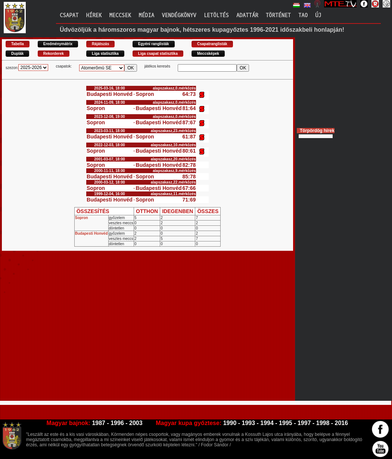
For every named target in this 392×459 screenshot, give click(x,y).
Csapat (69, 15)
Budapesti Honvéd (110, 94)
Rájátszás (100, 44)
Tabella (17, 44)
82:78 (189, 165)
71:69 (189, 200)
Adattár (247, 15)
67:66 (189, 188)
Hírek (94, 15)
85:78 (189, 176)
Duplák (17, 53)
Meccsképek (208, 53)
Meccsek (120, 15)
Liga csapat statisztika (158, 53)
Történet (278, 15)
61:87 (189, 137)
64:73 (189, 94)
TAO (303, 15)
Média (146, 15)
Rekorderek (53, 53)
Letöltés (216, 15)
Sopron (145, 94)
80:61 (189, 151)
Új (318, 15)
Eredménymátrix (57, 44)
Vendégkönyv (179, 15)
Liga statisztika (105, 53)
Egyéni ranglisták (153, 44)
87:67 (189, 122)
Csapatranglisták (212, 44)
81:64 (189, 108)
